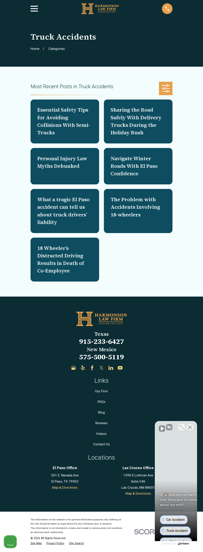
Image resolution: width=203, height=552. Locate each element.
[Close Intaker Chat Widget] (190, 425)
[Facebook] (92, 367)
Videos (101, 434)
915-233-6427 (101, 341)
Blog (101, 412)
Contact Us (101, 444)
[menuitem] (36, 543)
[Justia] (129, 367)
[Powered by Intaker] (169, 544)
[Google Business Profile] (73, 367)
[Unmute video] (133, 425)
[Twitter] (101, 367)
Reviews (101, 423)
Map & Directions (65, 487)
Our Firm (101, 391)
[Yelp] (82, 367)
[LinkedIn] (110, 367)
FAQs (101, 402)
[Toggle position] (181, 425)
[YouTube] (120, 367)
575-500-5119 (101, 357)
